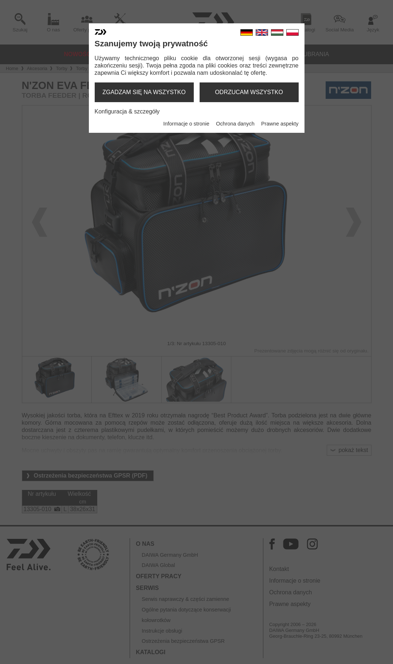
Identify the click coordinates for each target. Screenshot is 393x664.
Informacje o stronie (186, 124)
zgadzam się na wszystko (143, 92)
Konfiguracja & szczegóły (127, 111)
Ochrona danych (235, 124)
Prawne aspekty (279, 124)
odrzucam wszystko (249, 92)
